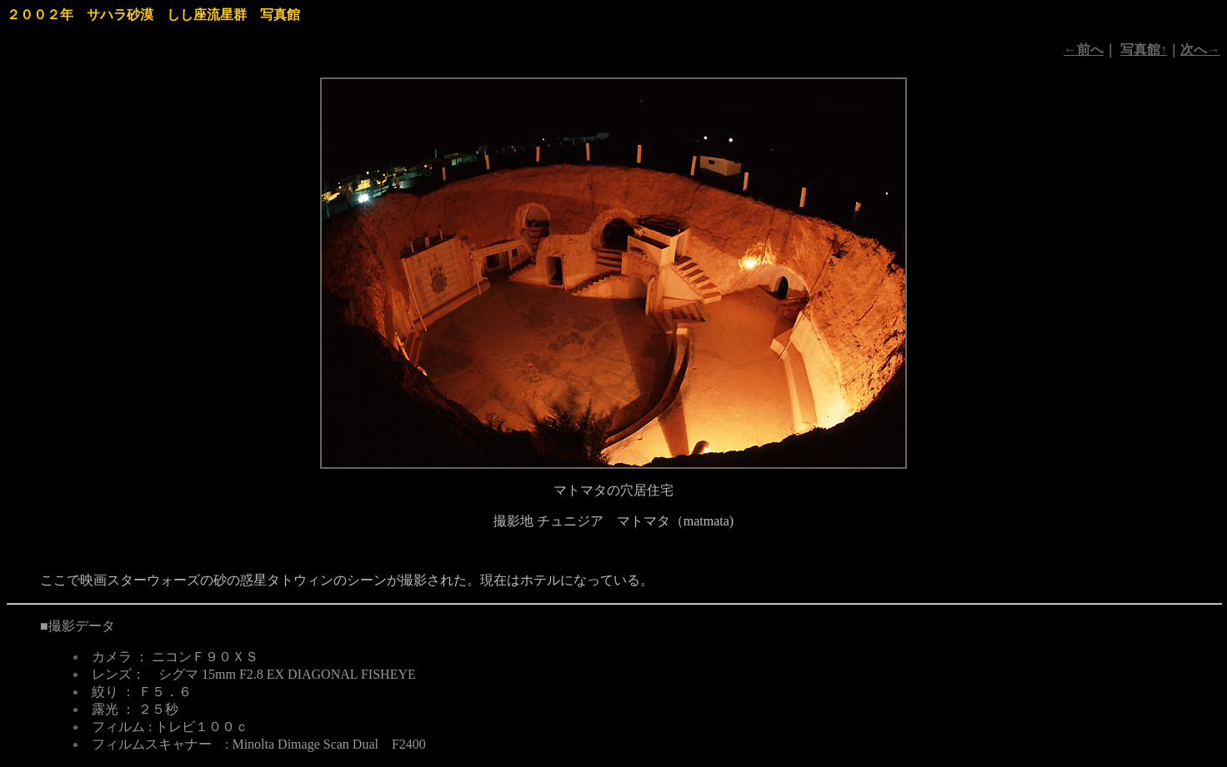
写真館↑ (1143, 49)
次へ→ (1200, 49)
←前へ (1084, 49)
